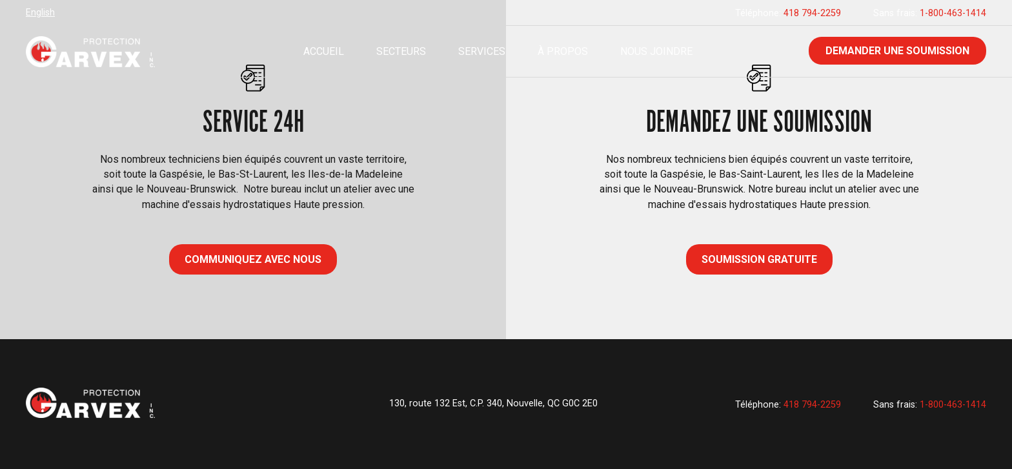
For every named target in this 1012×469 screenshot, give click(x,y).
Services (481, 51)
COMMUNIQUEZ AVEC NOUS (253, 259)
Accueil (323, 51)
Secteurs (401, 51)
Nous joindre (656, 51)
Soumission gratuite (759, 259)
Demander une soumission (897, 51)
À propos (563, 51)
